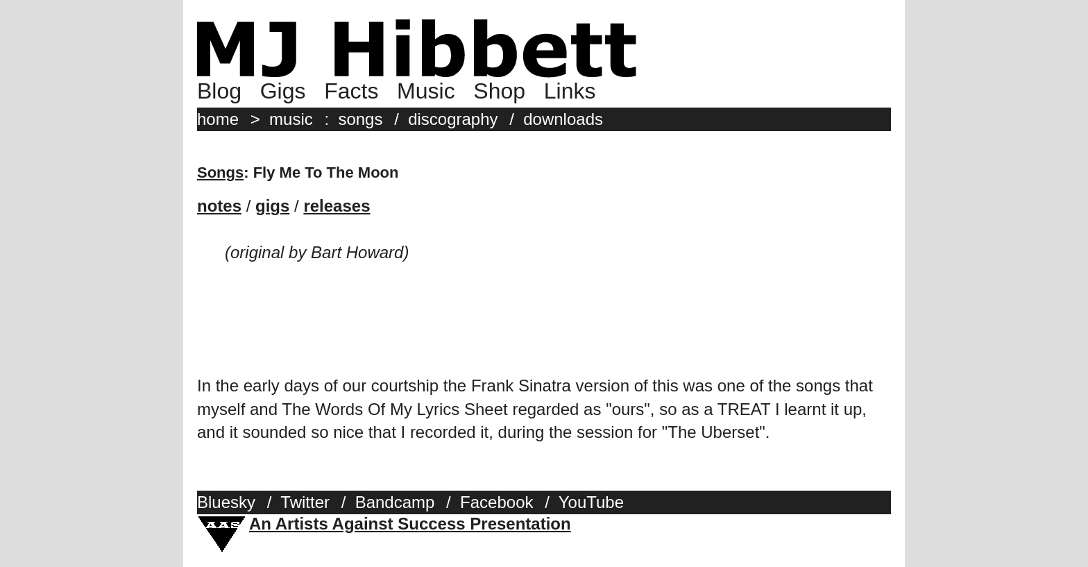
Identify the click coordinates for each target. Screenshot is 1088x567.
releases (336, 205)
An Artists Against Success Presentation (410, 523)
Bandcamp (395, 502)
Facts (351, 90)
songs (360, 119)
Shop (499, 90)
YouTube (591, 502)
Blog (219, 90)
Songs (220, 172)
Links (570, 90)
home (218, 119)
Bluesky (226, 502)
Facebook (496, 502)
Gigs (283, 90)
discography (453, 119)
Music (426, 90)
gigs (272, 205)
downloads (563, 119)
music (291, 119)
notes (219, 205)
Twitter (305, 502)
